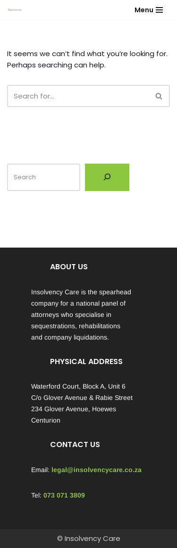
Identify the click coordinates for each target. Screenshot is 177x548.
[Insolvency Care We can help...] (14, 10)
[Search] (78, 96)
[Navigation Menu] (148, 10)
